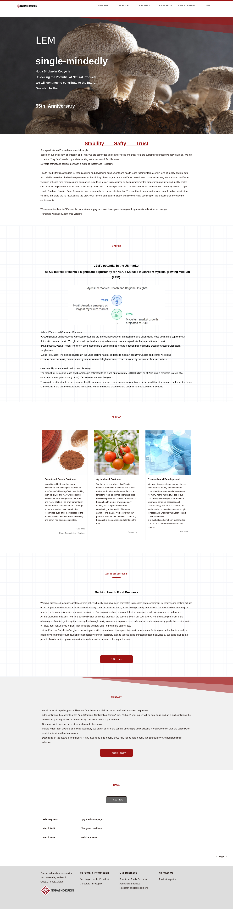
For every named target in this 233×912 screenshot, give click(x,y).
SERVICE (123, 5)
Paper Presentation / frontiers (71, 533)
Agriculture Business (130, 883)
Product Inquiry (117, 753)
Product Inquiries (167, 879)
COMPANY (102, 5)
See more (80, 528)
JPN (207, 5)
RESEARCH (165, 5)
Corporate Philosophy (91, 883)
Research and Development (134, 888)
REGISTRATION (186, 5)
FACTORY (144, 5)
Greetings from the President (94, 879)
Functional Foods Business (133, 879)
